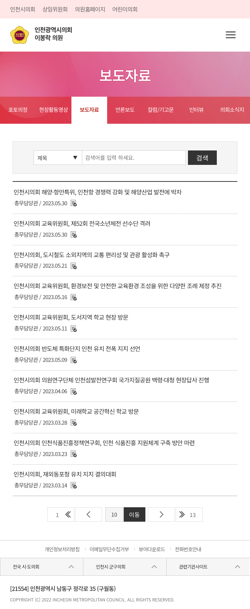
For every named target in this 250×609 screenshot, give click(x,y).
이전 (88, 514)
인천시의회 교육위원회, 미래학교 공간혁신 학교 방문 (76, 411)
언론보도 (125, 109)
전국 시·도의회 (26, 566)
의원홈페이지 (90, 9)
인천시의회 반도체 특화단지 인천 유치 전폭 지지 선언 (77, 348)
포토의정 (17, 109)
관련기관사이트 (193, 566)
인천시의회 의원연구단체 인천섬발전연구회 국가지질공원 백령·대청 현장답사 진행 (111, 380)
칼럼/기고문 (161, 109)
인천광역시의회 (53, 34)
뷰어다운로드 (152, 549)
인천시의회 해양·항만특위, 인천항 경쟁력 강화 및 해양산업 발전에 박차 (97, 192)
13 (193, 514)
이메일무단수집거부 (109, 549)
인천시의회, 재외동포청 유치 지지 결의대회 (65, 474)
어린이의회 (124, 9)
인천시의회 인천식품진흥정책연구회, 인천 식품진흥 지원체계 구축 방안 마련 (104, 442)
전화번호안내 (188, 549)
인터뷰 (196, 109)
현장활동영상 (53, 109)
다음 (161, 514)
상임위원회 (55, 9)
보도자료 (89, 109)
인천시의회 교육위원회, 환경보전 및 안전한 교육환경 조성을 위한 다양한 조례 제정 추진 (118, 285)
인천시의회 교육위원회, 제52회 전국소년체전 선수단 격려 (82, 223)
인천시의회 (22, 9)
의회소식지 (232, 109)
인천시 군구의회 (110, 566)
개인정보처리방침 (61, 549)
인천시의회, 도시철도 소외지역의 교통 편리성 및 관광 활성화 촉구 (92, 254)
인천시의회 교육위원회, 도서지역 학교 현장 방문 (71, 317)
